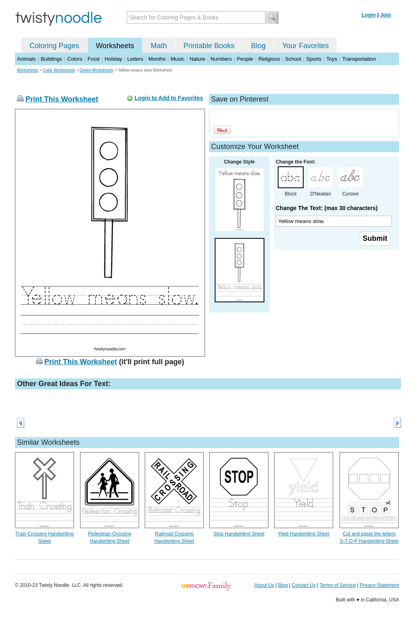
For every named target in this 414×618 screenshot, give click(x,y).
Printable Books (209, 46)
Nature (197, 59)
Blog (258, 46)
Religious (269, 59)
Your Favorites (305, 46)
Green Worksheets (96, 70)
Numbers (221, 59)
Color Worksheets (59, 70)
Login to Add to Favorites (169, 98)
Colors (74, 59)
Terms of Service (337, 585)
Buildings (51, 59)
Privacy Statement (379, 585)
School (293, 59)
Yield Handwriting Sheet (304, 534)
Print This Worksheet (61, 99)
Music (177, 59)
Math (159, 46)
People (245, 59)
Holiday (113, 59)
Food (93, 59)
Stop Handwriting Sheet (238, 534)
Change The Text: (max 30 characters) (327, 208)
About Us (264, 585)
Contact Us (304, 585)
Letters (135, 59)
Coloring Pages (54, 46)
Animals (26, 59)
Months (157, 59)
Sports (313, 59)
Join (385, 15)
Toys (331, 59)
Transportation (359, 59)
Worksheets (115, 46)
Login (368, 15)
